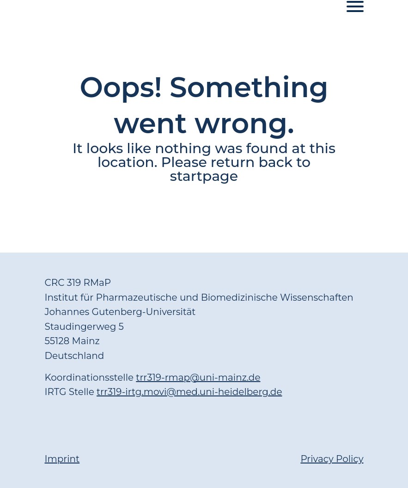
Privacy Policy (331, 458)
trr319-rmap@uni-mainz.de (198, 377)
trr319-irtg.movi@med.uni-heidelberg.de (189, 391)
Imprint (62, 458)
